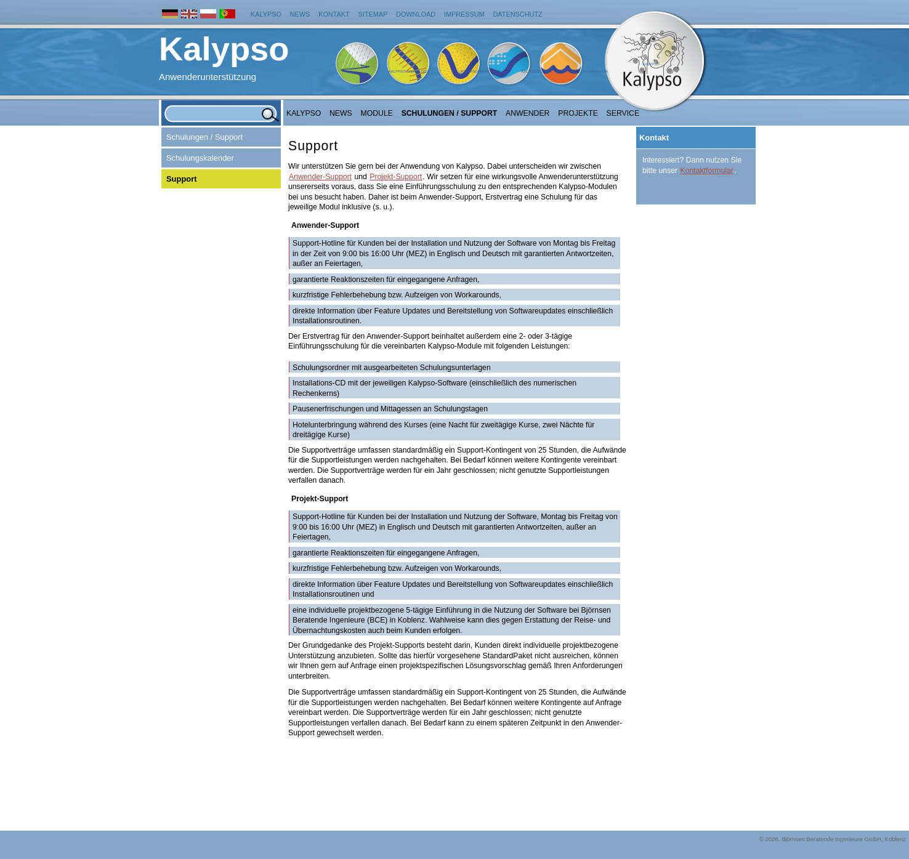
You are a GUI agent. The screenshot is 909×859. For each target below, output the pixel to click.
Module (377, 113)
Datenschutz (518, 14)
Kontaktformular (707, 170)
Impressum (464, 14)
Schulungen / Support (450, 113)
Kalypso (266, 14)
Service (623, 113)
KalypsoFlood (536, 71)
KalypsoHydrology (409, 71)
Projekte (578, 113)
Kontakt (334, 14)
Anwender (527, 113)
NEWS (340, 113)
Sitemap (373, 14)
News (300, 14)
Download (415, 14)
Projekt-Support (396, 176)
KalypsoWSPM (475, 71)
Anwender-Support (320, 176)
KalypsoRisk (595, 71)
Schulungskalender (200, 158)
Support (181, 178)
